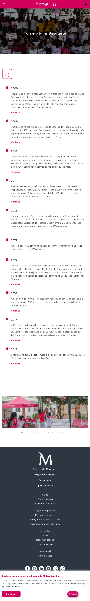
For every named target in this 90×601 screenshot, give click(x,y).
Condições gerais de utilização (45, 524)
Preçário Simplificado (45, 510)
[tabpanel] (45, 412)
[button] (15, 112)
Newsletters (45, 531)
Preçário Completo (45, 474)
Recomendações (45, 540)
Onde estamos (45, 499)
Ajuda (45, 495)
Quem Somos (45, 485)
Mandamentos (45, 544)
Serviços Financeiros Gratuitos (45, 519)
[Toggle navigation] (3, 4)
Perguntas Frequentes (45, 503)
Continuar (11, 594)
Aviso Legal (45, 551)
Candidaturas (45, 556)
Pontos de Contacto (45, 469)
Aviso (45, 535)
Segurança (45, 480)
